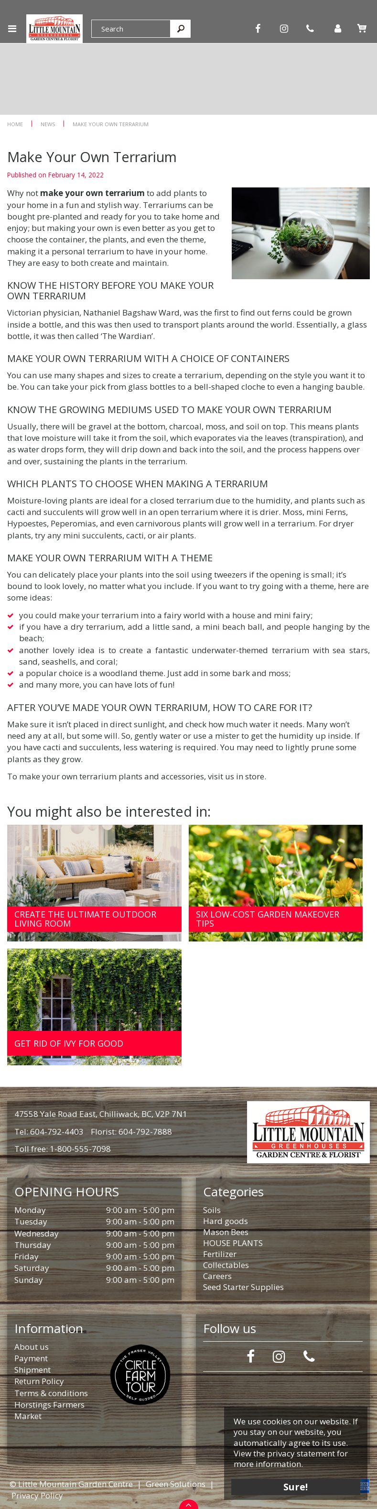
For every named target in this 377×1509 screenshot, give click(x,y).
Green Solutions (175, 1483)
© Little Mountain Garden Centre (71, 1483)
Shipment (32, 1369)
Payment (31, 1358)
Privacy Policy (37, 1495)
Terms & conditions (51, 1393)
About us (31, 1346)
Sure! (296, 1486)
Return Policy (39, 1381)
